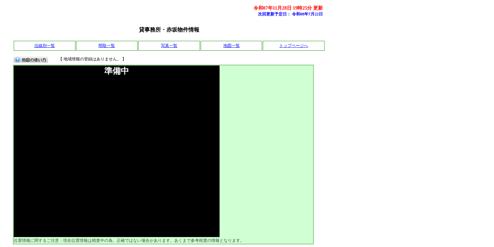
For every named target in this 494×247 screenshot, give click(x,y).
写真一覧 (169, 45)
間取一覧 (106, 45)
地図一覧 (231, 45)
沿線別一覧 (44, 45)
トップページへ (293, 45)
